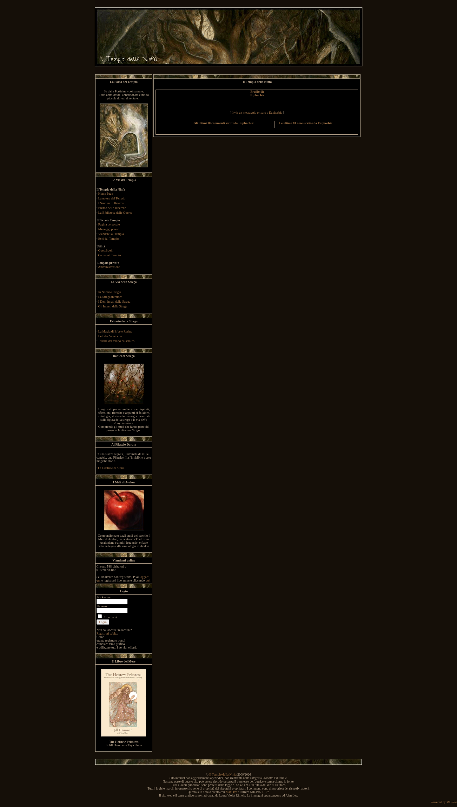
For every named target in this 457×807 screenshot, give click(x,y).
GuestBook (105, 250)
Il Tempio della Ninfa (222, 774)
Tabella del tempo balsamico (116, 341)
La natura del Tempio (111, 198)
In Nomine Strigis (109, 292)
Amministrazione (109, 267)
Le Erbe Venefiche (110, 336)
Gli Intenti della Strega (112, 306)
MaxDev (231, 792)
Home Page (105, 193)
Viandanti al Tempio (111, 234)
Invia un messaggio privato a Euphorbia (257, 112)
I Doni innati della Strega (114, 301)
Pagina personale (109, 224)
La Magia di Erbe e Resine (115, 331)
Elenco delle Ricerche (112, 208)
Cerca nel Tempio (109, 255)
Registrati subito (106, 633)
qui (148, 580)
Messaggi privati (109, 229)
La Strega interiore (110, 297)
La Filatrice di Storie (111, 468)
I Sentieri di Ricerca (111, 203)
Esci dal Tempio (108, 238)
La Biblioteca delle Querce (115, 212)
